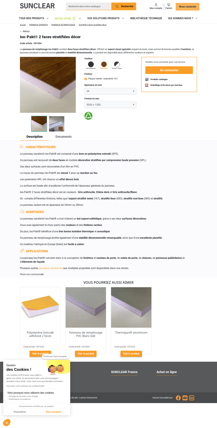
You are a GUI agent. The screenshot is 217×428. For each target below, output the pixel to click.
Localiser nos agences (123, 390)
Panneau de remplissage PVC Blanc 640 (85, 334)
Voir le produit (40, 353)
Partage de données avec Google (23, 396)
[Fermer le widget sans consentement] (55, 356)
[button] (7, 422)
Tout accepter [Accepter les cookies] (53, 412)
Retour (25, 31)
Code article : (26, 43)
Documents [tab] (68, 137)
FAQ (159, 396)
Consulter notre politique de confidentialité (25, 386)
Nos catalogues (165, 384)
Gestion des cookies (122, 407)
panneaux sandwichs (51, 268)
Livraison (162, 390)
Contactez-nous (120, 396)
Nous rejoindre (119, 402)
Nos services (118, 384)
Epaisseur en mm (93, 85)
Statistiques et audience (20, 399)
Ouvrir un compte (166, 379)
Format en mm (91, 98)
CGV (159, 402)
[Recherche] (89, 6)
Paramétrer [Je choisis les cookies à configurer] (20, 412)
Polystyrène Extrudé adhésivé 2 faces (40, 334)
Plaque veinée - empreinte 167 (103, 78)
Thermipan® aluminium (131, 332)
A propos (116, 379)
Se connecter (169, 70)
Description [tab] (36, 137)
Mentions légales (166, 407)
